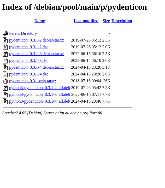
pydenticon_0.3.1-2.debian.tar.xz (36, 40)
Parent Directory (23, 33)
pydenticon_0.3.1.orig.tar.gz (32, 81)
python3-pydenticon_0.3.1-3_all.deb (39, 94)
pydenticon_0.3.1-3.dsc (28, 60)
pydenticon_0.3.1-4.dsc (28, 74)
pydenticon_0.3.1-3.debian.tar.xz (36, 53)
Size (106, 21)
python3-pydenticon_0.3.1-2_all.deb (39, 87)
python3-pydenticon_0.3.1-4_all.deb (39, 101)
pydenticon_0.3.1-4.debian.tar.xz (36, 67)
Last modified (86, 21)
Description (121, 21)
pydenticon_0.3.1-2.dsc (28, 47)
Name (39, 21)
